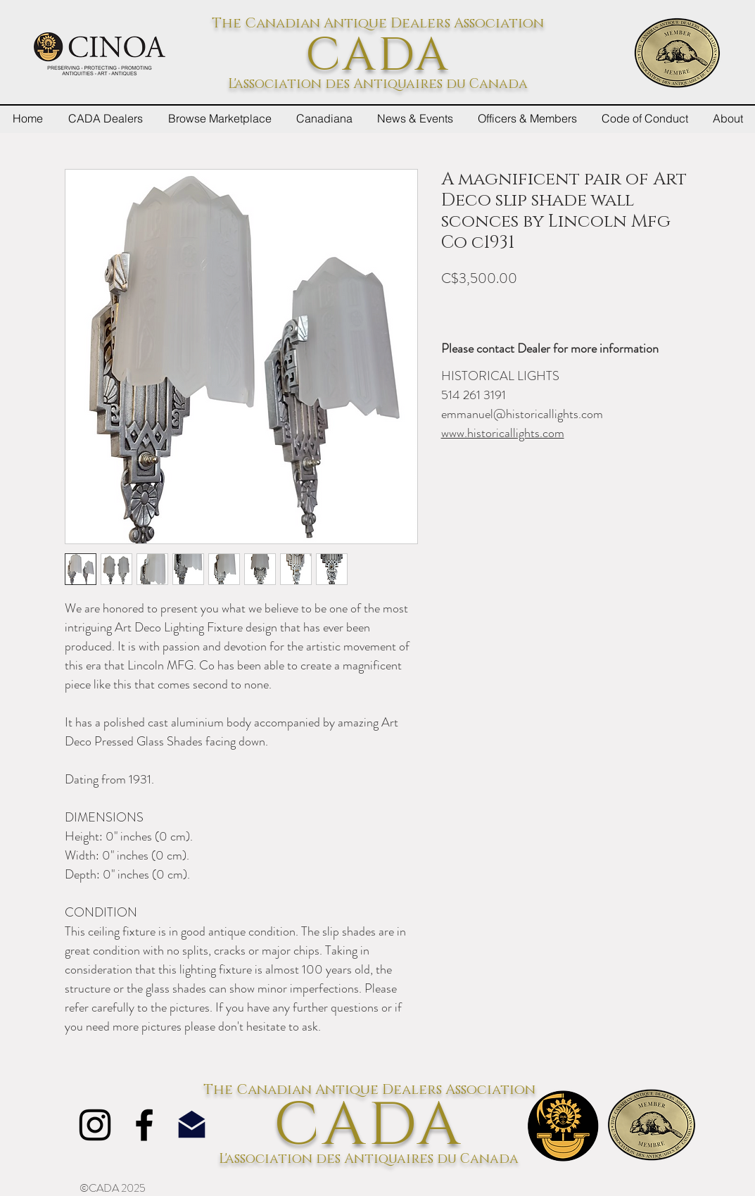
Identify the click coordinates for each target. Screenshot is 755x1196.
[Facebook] (144, 1125)
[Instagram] (95, 1125)
